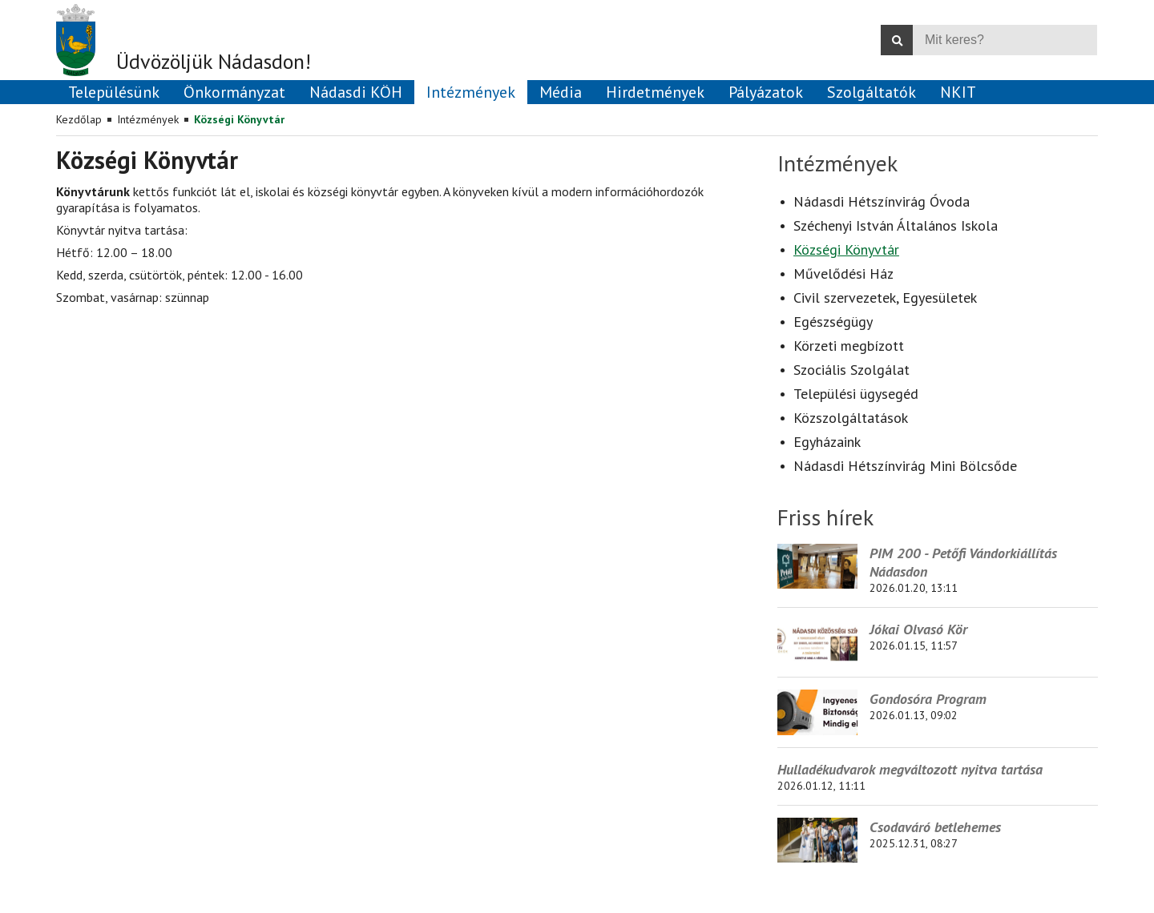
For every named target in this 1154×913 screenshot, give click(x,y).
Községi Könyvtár (239, 119)
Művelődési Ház (843, 273)
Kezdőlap (79, 119)
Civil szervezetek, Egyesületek (885, 297)
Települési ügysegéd (855, 393)
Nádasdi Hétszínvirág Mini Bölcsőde (905, 465)
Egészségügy (833, 321)
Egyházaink (827, 441)
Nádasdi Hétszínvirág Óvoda (881, 201)
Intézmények (148, 119)
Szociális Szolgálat (851, 369)
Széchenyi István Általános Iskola (895, 225)
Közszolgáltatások (850, 417)
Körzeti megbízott (848, 345)
